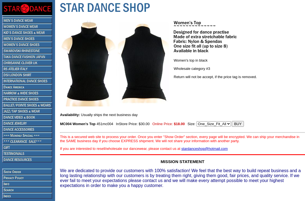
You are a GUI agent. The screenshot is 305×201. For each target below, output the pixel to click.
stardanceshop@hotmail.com (204, 149)
